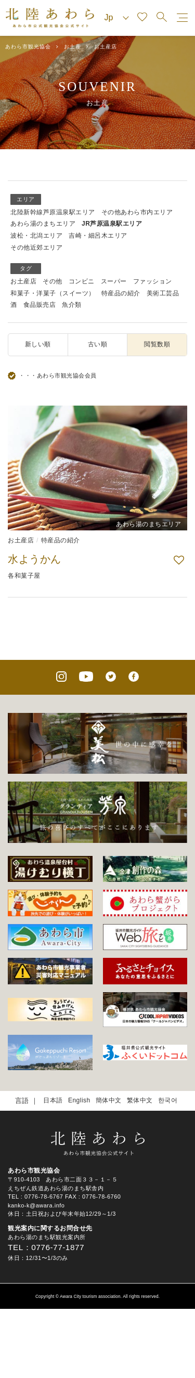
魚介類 (72, 304)
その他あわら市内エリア (137, 212)
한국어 (168, 1100)
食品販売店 (39, 304)
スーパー (114, 281)
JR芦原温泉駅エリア (112, 223)
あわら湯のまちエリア (42, 223)
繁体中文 (140, 1100)
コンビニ (82, 281)
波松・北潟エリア (36, 235)
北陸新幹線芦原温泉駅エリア (52, 212)
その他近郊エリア (36, 247)
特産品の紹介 (120, 293)
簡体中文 (109, 1100)
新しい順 (38, 344)
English (79, 1100)
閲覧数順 (157, 344)
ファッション (152, 281)
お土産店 (23, 281)
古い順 (98, 344)
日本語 (53, 1100)
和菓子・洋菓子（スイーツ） (52, 293)
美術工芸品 (163, 293)
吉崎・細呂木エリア (98, 235)
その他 (52, 281)
